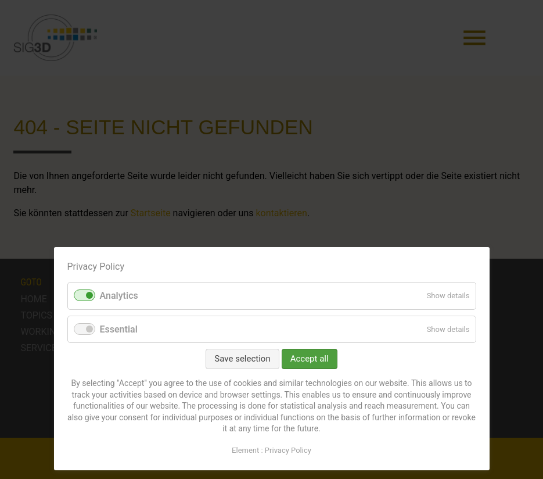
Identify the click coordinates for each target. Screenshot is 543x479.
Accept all (309, 358)
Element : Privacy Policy (271, 450)
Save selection (242, 358)
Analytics (119, 295)
